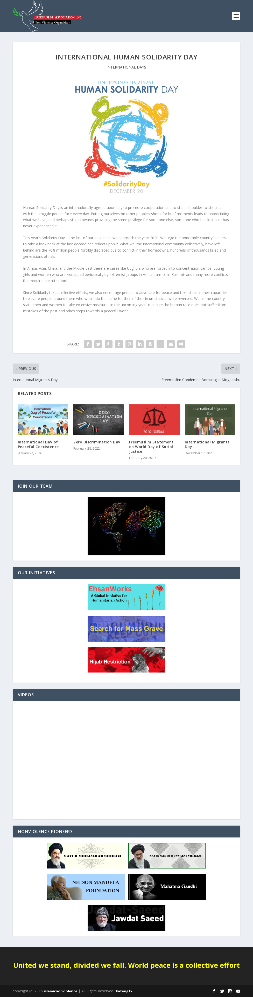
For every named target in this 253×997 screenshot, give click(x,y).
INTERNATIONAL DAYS (126, 67)
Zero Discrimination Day (97, 442)
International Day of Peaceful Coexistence (38, 444)
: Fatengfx (123, 991)
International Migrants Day (207, 444)
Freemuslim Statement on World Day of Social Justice (151, 447)
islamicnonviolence (60, 991)
